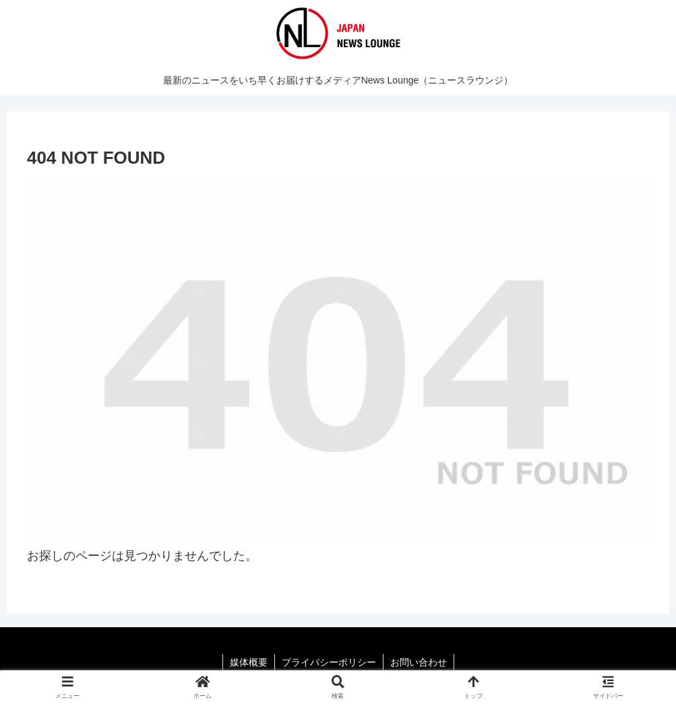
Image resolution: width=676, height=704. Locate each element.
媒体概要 (249, 662)
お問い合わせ (418, 662)
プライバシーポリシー (329, 662)
